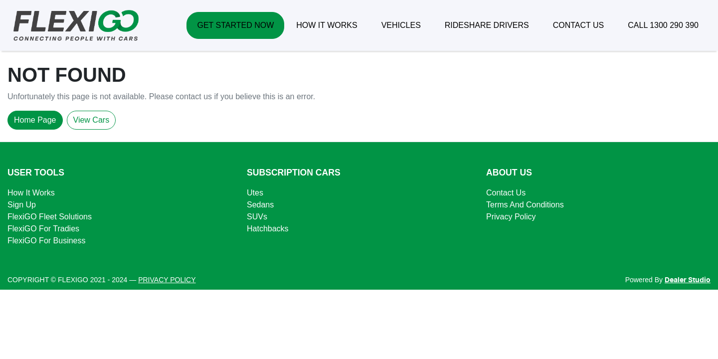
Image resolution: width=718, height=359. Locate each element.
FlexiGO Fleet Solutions (49, 216)
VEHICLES (401, 25)
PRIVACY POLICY (166, 280)
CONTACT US (578, 25)
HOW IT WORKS (326, 25)
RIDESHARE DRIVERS (487, 25)
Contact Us (506, 192)
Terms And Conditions (525, 204)
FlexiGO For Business (46, 240)
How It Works (31, 192)
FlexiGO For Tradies (43, 228)
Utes (255, 192)
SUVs (257, 216)
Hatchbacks (268, 228)
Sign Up (21, 204)
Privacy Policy (511, 216)
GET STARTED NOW (235, 25)
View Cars (91, 120)
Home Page (35, 120)
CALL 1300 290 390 (663, 25)
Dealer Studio (688, 280)
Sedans (260, 204)
